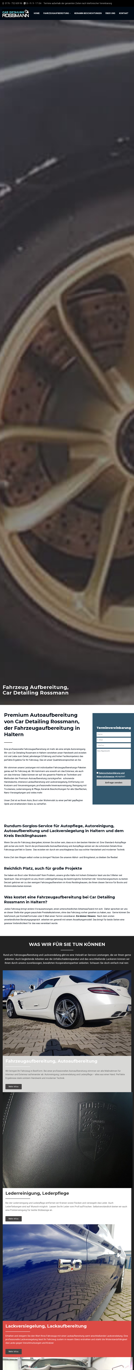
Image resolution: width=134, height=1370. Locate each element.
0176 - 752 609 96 (13, 3)
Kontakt (126, 13)
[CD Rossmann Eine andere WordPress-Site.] (15, 13)
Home (37, 13)
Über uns (113, 13)
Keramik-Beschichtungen (89, 13)
